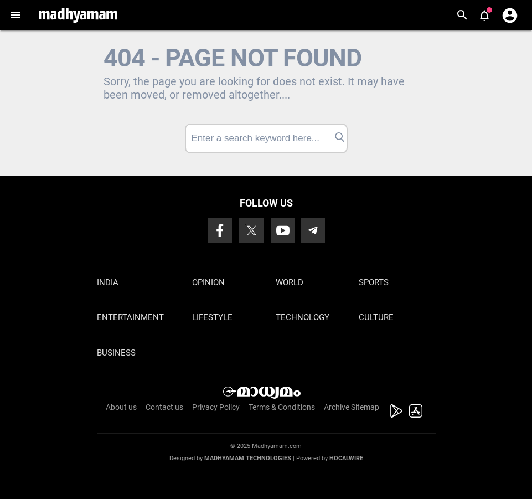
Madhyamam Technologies (247, 458)
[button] (15, 15)
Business (116, 353)
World (289, 282)
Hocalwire (346, 458)
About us (121, 407)
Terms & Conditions (282, 407)
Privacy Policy (216, 407)
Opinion (208, 282)
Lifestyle (212, 317)
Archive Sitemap (351, 407)
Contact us (164, 407)
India (107, 282)
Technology (302, 317)
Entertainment (130, 317)
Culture (376, 317)
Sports (374, 282)
